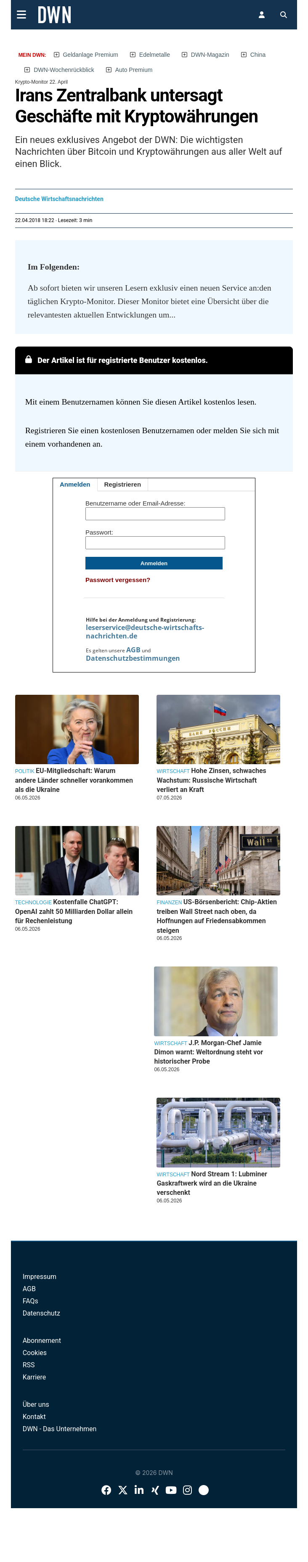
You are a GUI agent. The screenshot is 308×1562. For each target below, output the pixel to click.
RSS (29, 1365)
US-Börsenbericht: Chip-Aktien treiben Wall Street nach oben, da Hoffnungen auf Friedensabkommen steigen (216, 916)
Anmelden (75, 484)
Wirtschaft (173, 771)
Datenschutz (41, 1313)
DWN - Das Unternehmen (60, 1429)
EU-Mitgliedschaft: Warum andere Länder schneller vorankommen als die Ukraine (74, 780)
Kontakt (34, 1417)
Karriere (34, 1377)
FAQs (30, 1301)
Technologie (33, 902)
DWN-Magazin (210, 54)
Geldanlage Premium (90, 54)
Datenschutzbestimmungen (133, 658)
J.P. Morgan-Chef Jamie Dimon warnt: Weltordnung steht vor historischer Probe (208, 1052)
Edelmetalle (154, 54)
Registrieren (122, 484)
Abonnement (42, 1341)
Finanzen (169, 902)
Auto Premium (134, 69)
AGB (133, 649)
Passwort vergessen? (117, 579)
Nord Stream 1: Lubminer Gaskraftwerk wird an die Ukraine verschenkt (212, 1183)
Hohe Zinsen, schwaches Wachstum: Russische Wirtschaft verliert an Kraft (211, 780)
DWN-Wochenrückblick (64, 69)
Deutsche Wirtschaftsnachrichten (59, 199)
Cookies (35, 1353)
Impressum (40, 1277)
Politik (25, 771)
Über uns (36, 1404)
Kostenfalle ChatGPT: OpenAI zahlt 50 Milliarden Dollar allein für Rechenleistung (74, 911)
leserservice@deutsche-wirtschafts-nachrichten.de (145, 632)
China (258, 54)
